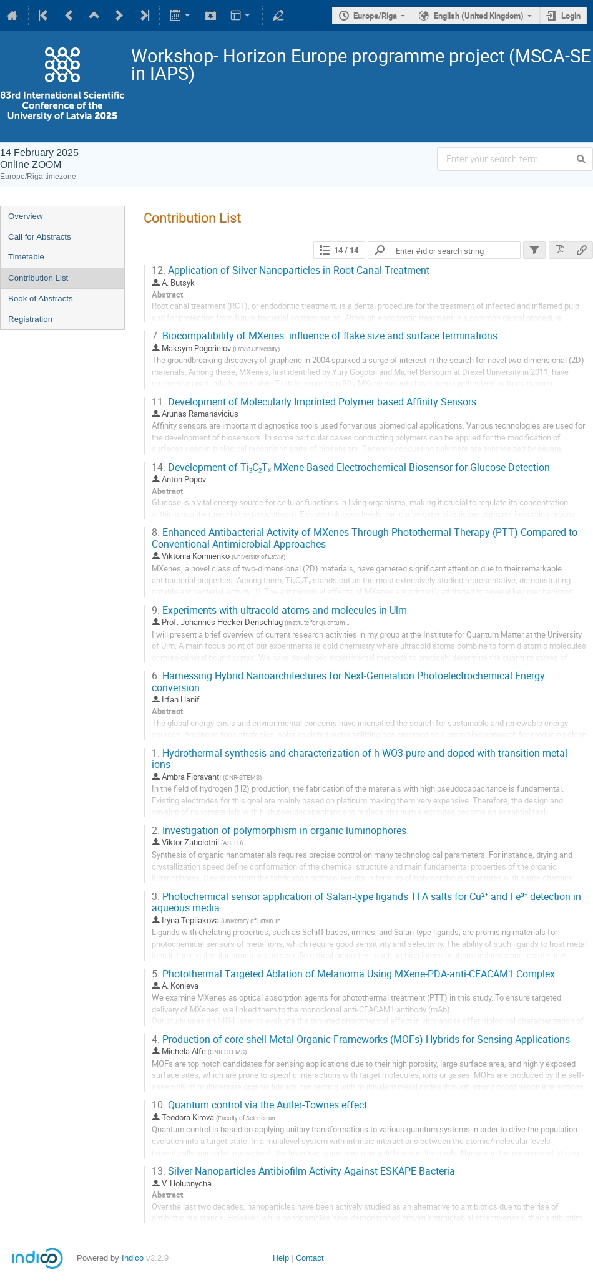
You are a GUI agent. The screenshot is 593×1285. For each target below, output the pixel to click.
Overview (25, 216)
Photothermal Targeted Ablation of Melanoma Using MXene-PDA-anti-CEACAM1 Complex (353, 974)
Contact (310, 1258)
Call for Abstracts (39, 236)
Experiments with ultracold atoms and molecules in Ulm (279, 610)
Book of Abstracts (40, 298)
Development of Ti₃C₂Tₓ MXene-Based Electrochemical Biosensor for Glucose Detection (351, 467)
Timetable (26, 256)
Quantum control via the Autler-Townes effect (259, 1105)
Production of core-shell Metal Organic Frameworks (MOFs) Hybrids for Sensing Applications (361, 1039)
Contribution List (38, 278)
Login (571, 15)
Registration (30, 319)
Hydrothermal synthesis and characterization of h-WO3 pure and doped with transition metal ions (359, 759)
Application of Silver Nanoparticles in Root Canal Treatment (290, 270)
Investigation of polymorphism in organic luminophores (279, 830)
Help (281, 1258)
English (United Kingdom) (479, 15)
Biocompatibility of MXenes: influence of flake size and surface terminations (324, 335)
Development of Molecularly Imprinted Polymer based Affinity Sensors (314, 402)
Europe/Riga (375, 15)
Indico (133, 1258)
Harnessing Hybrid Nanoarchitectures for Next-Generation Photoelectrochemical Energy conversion (348, 681)
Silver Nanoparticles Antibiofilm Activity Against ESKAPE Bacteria (303, 1171)
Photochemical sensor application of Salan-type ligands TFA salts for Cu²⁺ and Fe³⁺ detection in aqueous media (366, 902)
